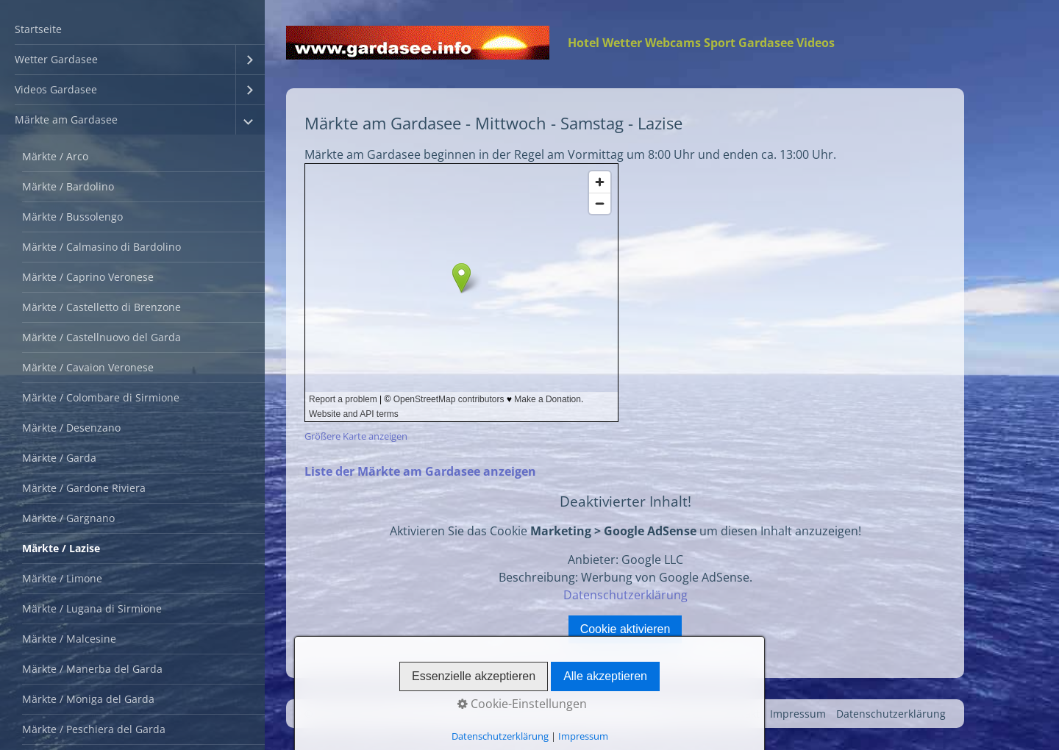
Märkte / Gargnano (68, 518)
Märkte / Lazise (61, 548)
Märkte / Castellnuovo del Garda (101, 337)
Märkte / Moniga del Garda (88, 699)
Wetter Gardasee (56, 59)
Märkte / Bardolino (68, 186)
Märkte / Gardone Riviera (84, 488)
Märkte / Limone (62, 578)
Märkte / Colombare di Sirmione (100, 397)
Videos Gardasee (56, 89)
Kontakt (741, 714)
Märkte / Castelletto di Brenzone (101, 307)
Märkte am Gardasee (66, 119)
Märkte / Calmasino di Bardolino (101, 247)
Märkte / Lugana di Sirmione (92, 608)
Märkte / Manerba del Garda (92, 669)
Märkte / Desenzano (71, 428)
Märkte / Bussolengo (72, 217)
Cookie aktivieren (625, 629)
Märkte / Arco (55, 156)
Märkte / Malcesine (69, 639)
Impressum (798, 714)
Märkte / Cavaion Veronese (88, 367)
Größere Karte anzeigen (355, 436)
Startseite (38, 29)
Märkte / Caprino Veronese (88, 277)
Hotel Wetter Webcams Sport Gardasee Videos (701, 43)
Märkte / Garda (59, 458)
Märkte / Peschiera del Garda (93, 729)
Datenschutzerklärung (625, 595)
